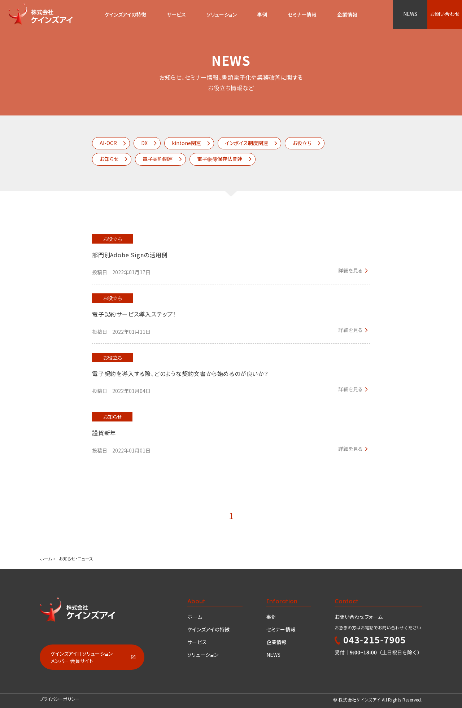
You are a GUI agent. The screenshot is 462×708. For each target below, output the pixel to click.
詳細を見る (350, 270)
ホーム (46, 558)
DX (144, 143)
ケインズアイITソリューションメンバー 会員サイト (82, 657)
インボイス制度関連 (246, 143)
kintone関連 (186, 143)
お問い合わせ (444, 13)
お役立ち (301, 143)
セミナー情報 (281, 629)
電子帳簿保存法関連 (220, 158)
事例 (271, 616)
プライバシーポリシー (59, 699)
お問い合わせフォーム (359, 616)
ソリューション (221, 14)
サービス (176, 14)
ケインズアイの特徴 (208, 629)
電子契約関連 (158, 158)
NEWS (410, 13)
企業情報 (276, 642)
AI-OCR (108, 143)
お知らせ (109, 158)
